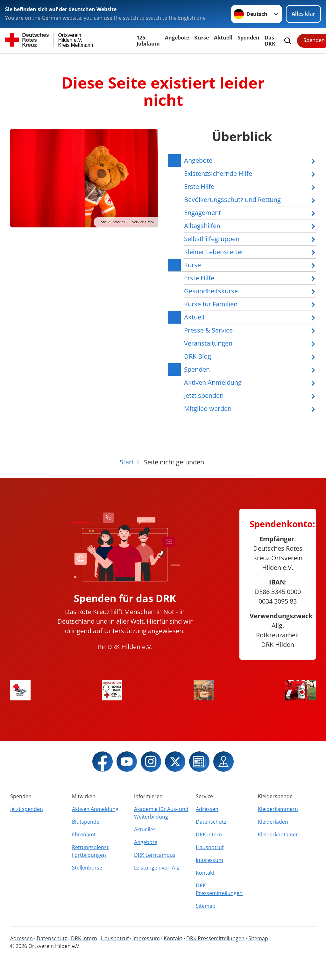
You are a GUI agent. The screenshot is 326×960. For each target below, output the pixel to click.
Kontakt (205, 872)
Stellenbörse (87, 867)
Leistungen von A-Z (157, 867)
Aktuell (223, 37)
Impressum (209, 859)
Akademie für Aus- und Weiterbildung (161, 813)
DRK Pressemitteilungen (219, 889)
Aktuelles (145, 829)
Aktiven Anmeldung (95, 809)
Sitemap (206, 905)
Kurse (201, 37)
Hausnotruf (209, 847)
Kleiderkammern (278, 809)
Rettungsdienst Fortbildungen (90, 851)
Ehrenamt (84, 834)
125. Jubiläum (148, 40)
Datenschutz (211, 821)
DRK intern (209, 834)
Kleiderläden (273, 821)
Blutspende (85, 821)
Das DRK (270, 40)
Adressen (207, 809)
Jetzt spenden (26, 809)
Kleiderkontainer (278, 834)
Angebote (177, 37)
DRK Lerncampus (154, 854)
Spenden (248, 37)
